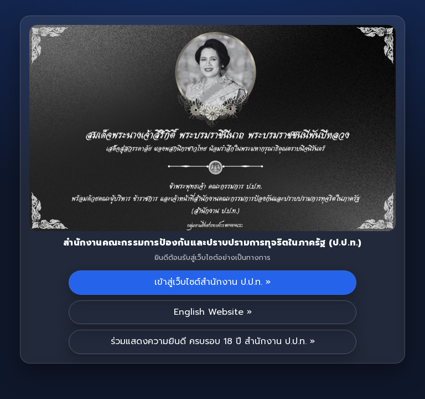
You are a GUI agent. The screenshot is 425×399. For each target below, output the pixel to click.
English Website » (213, 312)
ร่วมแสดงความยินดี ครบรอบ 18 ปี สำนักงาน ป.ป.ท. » (213, 341)
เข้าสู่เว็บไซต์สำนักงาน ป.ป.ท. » (212, 282)
